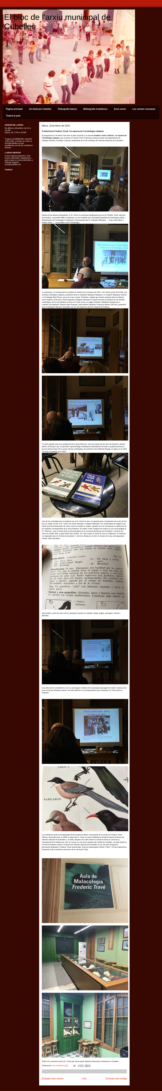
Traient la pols (13, 116)
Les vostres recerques (143, 109)
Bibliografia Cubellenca (95, 109)
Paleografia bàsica (67, 109)
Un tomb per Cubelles (40, 109)
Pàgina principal (14, 109)
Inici (84, 1078)
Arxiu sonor (120, 109)
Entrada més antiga (116, 1078)
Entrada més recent (52, 1078)
